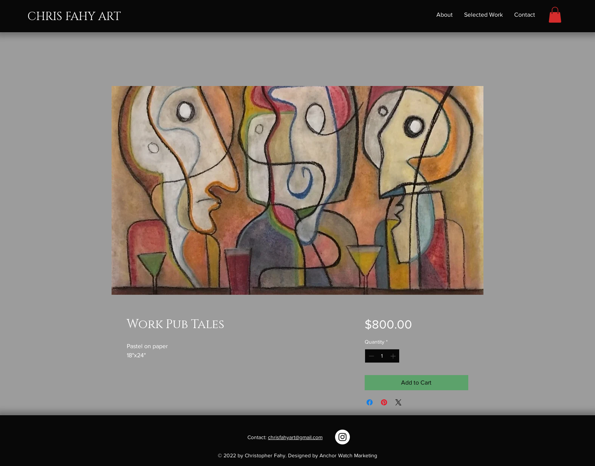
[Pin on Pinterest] (384, 402)
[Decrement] (370, 356)
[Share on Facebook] (369, 402)
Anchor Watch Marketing (348, 455)
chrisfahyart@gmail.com (295, 437)
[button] (555, 15)
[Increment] (393, 356)
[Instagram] (342, 437)
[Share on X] (398, 402)
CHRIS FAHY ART (74, 16)
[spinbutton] (382, 356)
